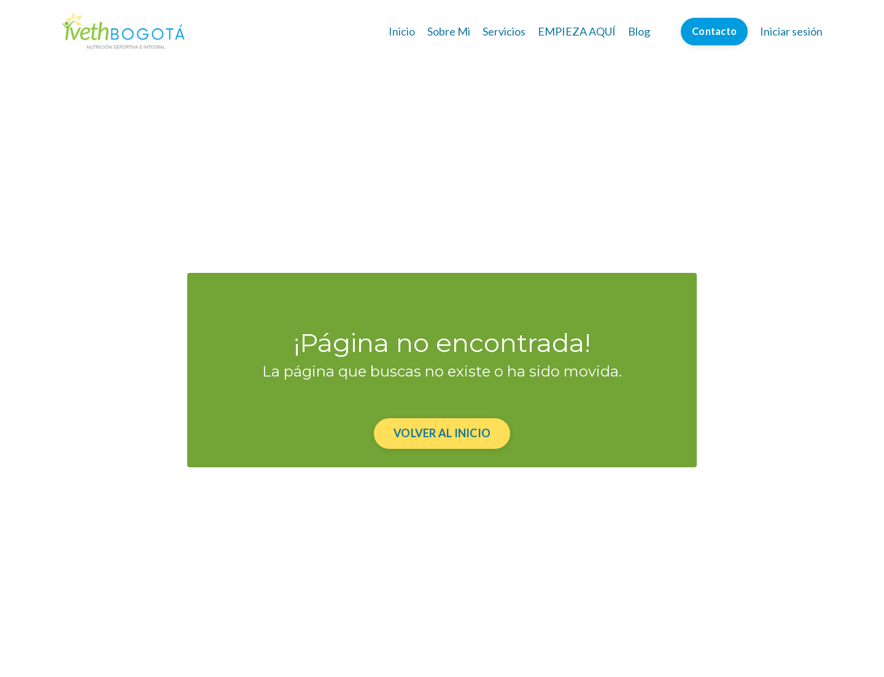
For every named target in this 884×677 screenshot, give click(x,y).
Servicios (504, 31)
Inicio (402, 31)
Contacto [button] (714, 31)
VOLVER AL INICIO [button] (442, 433)
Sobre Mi (448, 31)
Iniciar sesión (791, 31)
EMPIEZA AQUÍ (577, 31)
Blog (639, 31)
